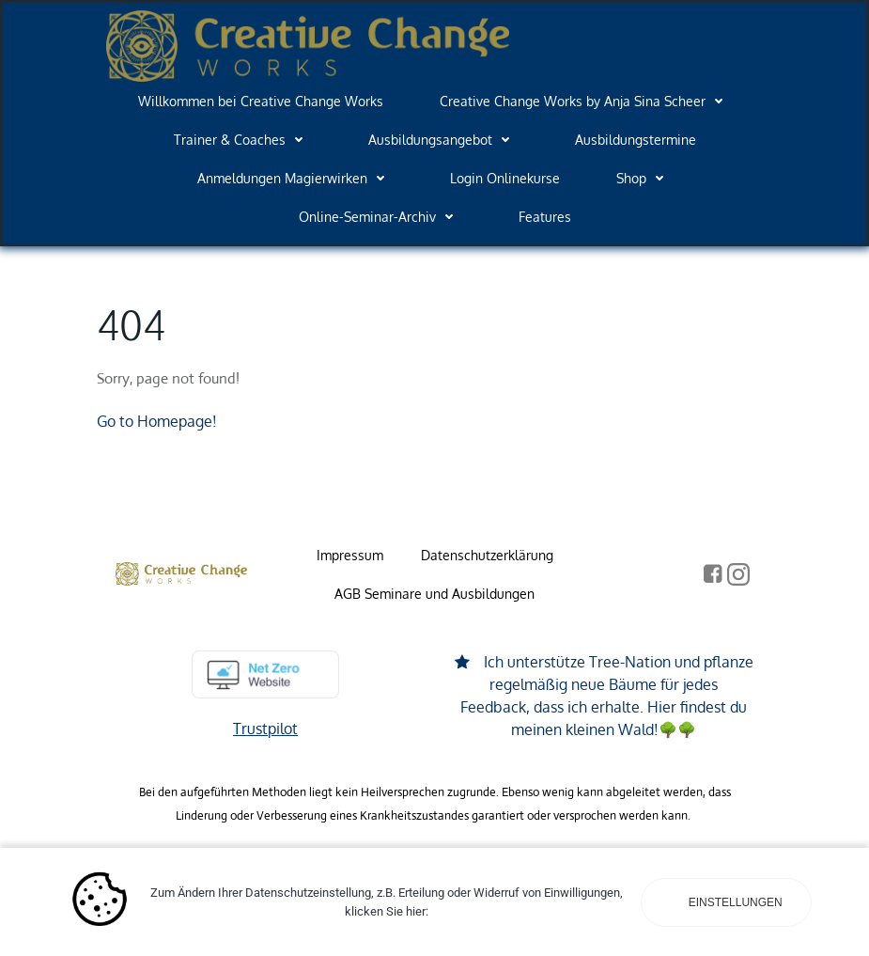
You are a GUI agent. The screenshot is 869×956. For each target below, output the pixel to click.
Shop (644, 178)
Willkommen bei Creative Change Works (260, 101)
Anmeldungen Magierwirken (295, 178)
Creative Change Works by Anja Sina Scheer (586, 101)
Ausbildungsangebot (443, 140)
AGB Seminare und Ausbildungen (434, 594)
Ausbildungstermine (635, 140)
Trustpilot (265, 728)
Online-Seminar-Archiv (380, 217)
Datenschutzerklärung (487, 555)
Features (545, 217)
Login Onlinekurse (505, 178)
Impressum (350, 555)
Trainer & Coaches (243, 140)
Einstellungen (733, 902)
